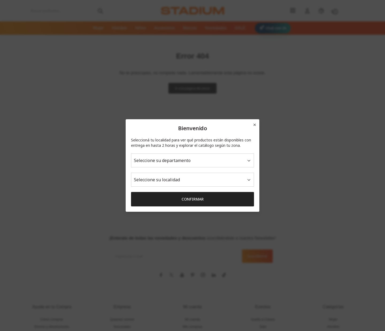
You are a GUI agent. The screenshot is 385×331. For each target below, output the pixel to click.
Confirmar (193, 199)
